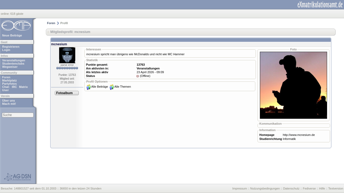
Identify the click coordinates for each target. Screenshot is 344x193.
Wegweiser (9, 66)
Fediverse (309, 188)
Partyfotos (9, 83)
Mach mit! (9, 103)
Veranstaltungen (13, 60)
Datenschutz (291, 188)
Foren (6, 77)
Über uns (8, 100)
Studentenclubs (13, 63)
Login (6, 49)
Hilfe (322, 188)
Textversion (335, 188)
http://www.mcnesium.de (299, 134)
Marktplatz (9, 80)
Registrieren (10, 46)
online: (5, 13)
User (5, 90)
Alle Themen (122, 86)
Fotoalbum (64, 93)
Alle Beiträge (99, 86)
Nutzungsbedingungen (265, 188)
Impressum (239, 188)
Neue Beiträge (12, 35)
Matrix (23, 86)
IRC (14, 86)
